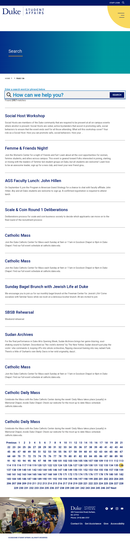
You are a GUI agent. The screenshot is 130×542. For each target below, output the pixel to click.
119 (34, 465)
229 (16, 487)
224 (101, 483)
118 (29, 465)
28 (39, 447)
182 (121, 474)
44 (121, 447)
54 (54, 451)
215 (55, 483)
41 (105, 447)
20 (116, 442)
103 (70, 460)
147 (60, 469)
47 (19, 451)
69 (13, 456)
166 (39, 474)
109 (101, 460)
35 (75, 447)
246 (103, 487)
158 (116, 469)
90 (121, 456)
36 (80, 447)
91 (8, 460)
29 (44, 447)
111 (111, 460)
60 (85, 451)
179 (106, 474)
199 (90, 478)
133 (106, 465)
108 (96, 460)
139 (19, 469)
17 (101, 442)
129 (85, 465)
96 (34, 460)
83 (85, 456)
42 (111, 447)
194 (65, 478)
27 (34, 447)
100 (55, 460)
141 (29, 469)
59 (80, 451)
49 (29, 451)
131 (96, 465)
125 (65, 465)
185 (19, 478)
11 (70, 442)
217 (65, 483)
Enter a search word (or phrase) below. (25, 89)
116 (19, 465)
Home (7, 78)
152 (85, 469)
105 (80, 460)
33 (65, 447)
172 (70, 474)
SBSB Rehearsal (19, 312)
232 (31, 487)
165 (34, 474)
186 (24, 478)
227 (116, 483)
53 (49, 451)
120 (39, 465)
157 (111, 469)
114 (9, 465)
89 (116, 456)
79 (65, 456)
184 (14, 478)
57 (70, 451)
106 (85, 460)
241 (77, 487)
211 (34, 483)
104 (75, 460)
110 (106, 460)
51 (39, 451)
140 (24, 469)
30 (49, 447)
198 (85, 478)
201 (101, 478)
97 (39, 460)
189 (39, 478)
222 (90, 483)
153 (90, 469)
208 (19, 483)
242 (82, 487)
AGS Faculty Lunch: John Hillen (33, 180)
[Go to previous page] (11, 442)
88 (111, 456)
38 (90, 447)
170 (60, 474)
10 (65, 442)
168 (50, 474)
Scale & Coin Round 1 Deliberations (36, 209)
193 (60, 478)
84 (90, 456)
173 (75, 474)
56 (65, 451)
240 (72, 487)
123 (55, 465)
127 (75, 465)
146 (55, 469)
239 (67, 487)
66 (116, 451)
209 (24, 483)
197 (80, 478)
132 (101, 465)
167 (44, 474)
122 (50, 465)
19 (111, 442)
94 (24, 460)
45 (8, 451)
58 (75, 451)
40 (100, 447)
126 (70, 465)
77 (54, 456)
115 (14, 465)
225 (106, 483)
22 (8, 447)
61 (90, 451)
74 (39, 456)
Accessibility (117, 523)
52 (44, 451)
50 (34, 451)
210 (29, 483)
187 (29, 478)
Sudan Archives (19, 334)
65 (111, 451)
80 (70, 456)
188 (34, 478)
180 (111, 474)
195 (70, 478)
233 (36, 487)
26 (29, 447)
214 (50, 483)
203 (111, 478)
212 (39, 483)
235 (47, 487)
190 (44, 478)
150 (75, 469)
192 (55, 478)
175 (85, 474)
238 (62, 487)
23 (13, 447)
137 (9, 469)
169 (55, 474)
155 (101, 469)
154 (96, 469)
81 (75, 456)
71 (24, 456)
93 (19, 460)
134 (111, 465)
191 (50, 478)
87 (105, 456)
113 (121, 460)
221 (85, 483)
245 (98, 487)
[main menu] (121, 15)
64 (105, 451)
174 (80, 474)
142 (34, 469)
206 (9, 483)
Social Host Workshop (25, 115)
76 (49, 456)
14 (85, 442)
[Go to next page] (113, 488)
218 (70, 483)
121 (44, 465)
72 (29, 456)
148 (65, 469)
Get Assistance (93, 523)
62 (95, 451)
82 (80, 456)
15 (90, 442)
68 (8, 456)
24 (19, 447)
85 (95, 456)
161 (14, 474)
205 (121, 478)
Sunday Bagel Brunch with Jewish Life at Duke (46, 286)
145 (50, 469)
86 (100, 456)
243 (87, 487)
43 (116, 447)
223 (96, 483)
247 (108, 487)
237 (57, 487)
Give (106, 523)
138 (14, 469)
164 (29, 474)
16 (96, 442)
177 (96, 474)
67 (121, 451)
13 (80, 442)
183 (9, 478)
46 (13, 451)
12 (75, 442)
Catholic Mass (18, 235)
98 (44, 460)
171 (65, 474)
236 (52, 487)
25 (24, 447)
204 (116, 478)
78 (59, 456)
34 (70, 447)
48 (24, 451)
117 (24, 465)
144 (44, 469)
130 (90, 465)
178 (101, 474)
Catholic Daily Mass (22, 392)
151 (80, 469)
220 (80, 483)
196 (75, 478)
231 (26, 487)
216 (60, 483)
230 (21, 487)
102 (65, 460)
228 (121, 483)
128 (80, 465)
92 (13, 460)
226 (111, 483)
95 (29, 460)
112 (116, 460)
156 (106, 469)
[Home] (23, 11)
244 (93, 487)
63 (100, 451)
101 (60, 460)
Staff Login (115, 3)
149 (70, 469)
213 (44, 483)
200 (96, 478)
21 (121, 442)
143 (39, 469)
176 (90, 474)
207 (14, 483)
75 (44, 456)
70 (19, 456)
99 (49, 460)
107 (90, 460)
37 (85, 447)
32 (59, 447)
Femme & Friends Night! (26, 148)
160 (9, 474)
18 (106, 442)
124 (60, 465)
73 (34, 456)
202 (106, 478)
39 (95, 447)
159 (121, 469)
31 (54, 447)
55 (59, 451)
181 (116, 474)
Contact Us (77, 523)
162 (19, 474)
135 (116, 465)
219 (75, 483)
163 (24, 474)
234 (41, 487)
